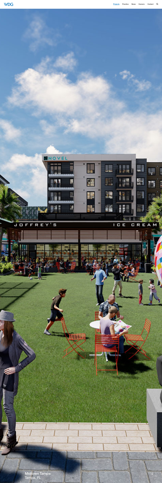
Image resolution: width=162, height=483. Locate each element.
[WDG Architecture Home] (8, 4)
